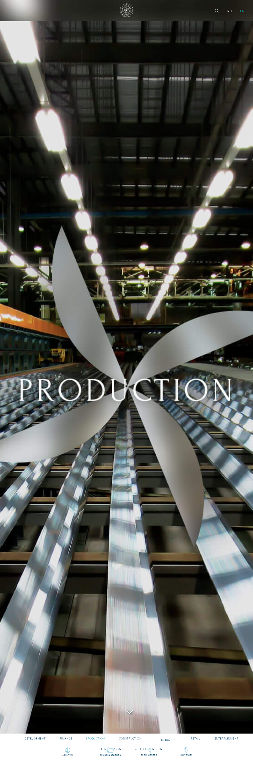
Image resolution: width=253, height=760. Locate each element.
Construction (130, 736)
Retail (195, 736)
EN (242, 11)
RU (229, 11)
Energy (166, 737)
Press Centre (149, 754)
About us (67, 754)
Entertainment (226, 736)
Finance (66, 736)
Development (35, 736)
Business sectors (110, 754)
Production (95, 736)
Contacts (186, 754)
